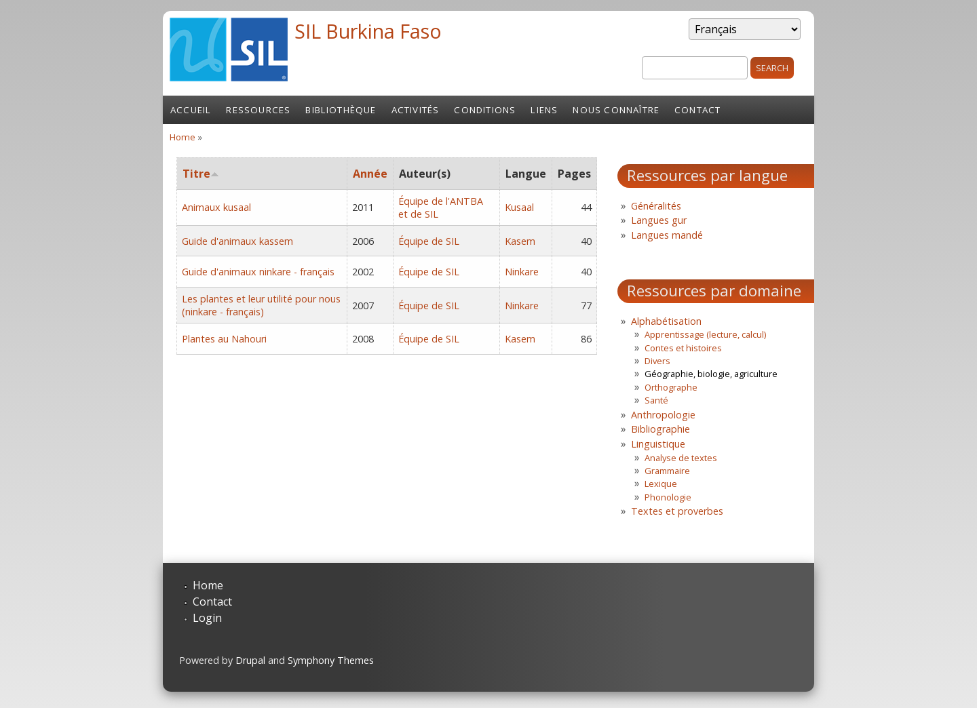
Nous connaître (616, 110)
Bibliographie (660, 428)
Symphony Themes (331, 660)
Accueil (190, 110)
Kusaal (519, 207)
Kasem (520, 241)
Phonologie (668, 497)
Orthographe (671, 387)
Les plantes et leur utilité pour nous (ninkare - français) (261, 305)
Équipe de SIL (428, 241)
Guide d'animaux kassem (237, 241)
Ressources (258, 110)
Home (182, 137)
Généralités (656, 205)
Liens (544, 110)
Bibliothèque (340, 110)
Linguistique (658, 443)
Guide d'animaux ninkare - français (258, 271)
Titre (201, 173)
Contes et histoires (683, 348)
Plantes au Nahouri (224, 338)
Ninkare (522, 271)
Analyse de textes (681, 458)
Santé (656, 400)
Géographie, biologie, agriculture (711, 374)
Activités (415, 110)
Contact (697, 110)
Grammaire (667, 471)
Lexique (661, 483)
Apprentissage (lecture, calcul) (705, 334)
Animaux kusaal (216, 207)
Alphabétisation (666, 321)
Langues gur (659, 220)
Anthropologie (663, 414)
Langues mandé (667, 235)
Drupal (250, 660)
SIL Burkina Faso (368, 31)
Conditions (485, 110)
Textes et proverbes (677, 511)
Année (370, 173)
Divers (657, 361)
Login (207, 617)
